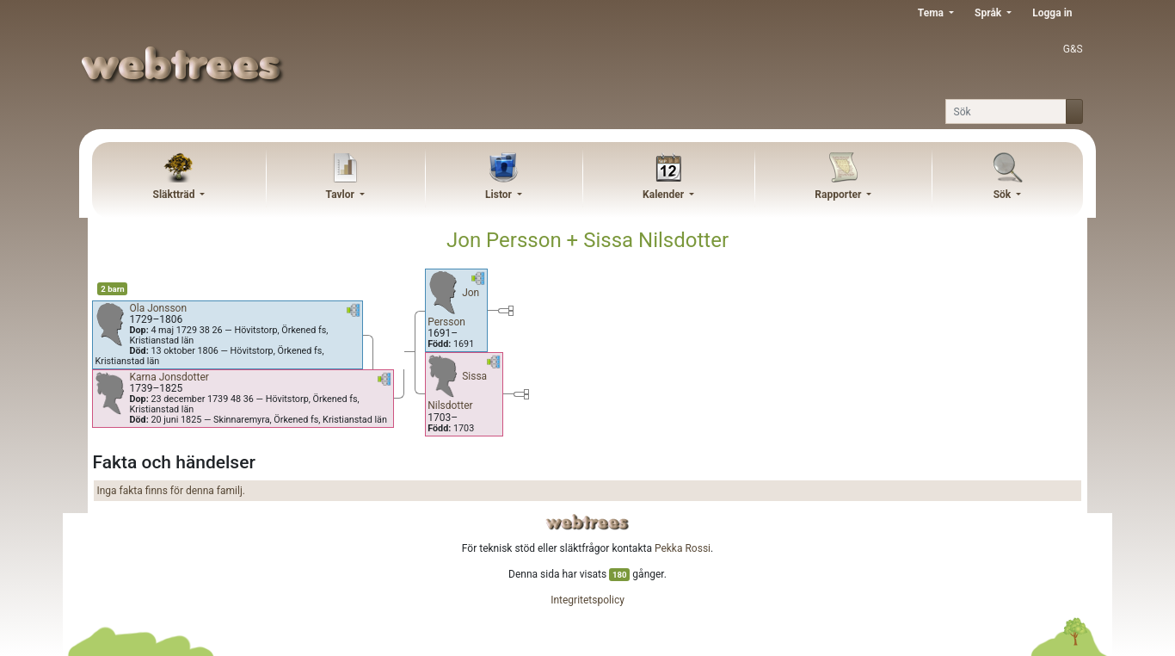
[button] (353, 313)
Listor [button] (499, 195)
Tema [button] (932, 13)
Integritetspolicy (587, 600)
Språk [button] (989, 13)
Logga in (1052, 13)
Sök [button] (1004, 195)
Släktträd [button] (175, 195)
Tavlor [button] (341, 195)
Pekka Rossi (683, 548)
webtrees (587, 522)
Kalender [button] (664, 195)
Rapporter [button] (839, 195)
